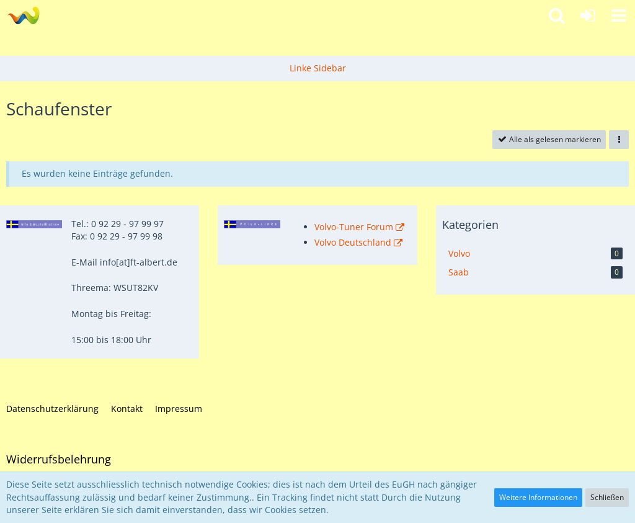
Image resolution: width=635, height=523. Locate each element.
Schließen (607, 497)
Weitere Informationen (538, 497)
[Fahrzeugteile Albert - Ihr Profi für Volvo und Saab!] (23, 15)
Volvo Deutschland (352, 242)
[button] (618, 15)
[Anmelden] (587, 15)
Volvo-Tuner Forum (353, 227)
